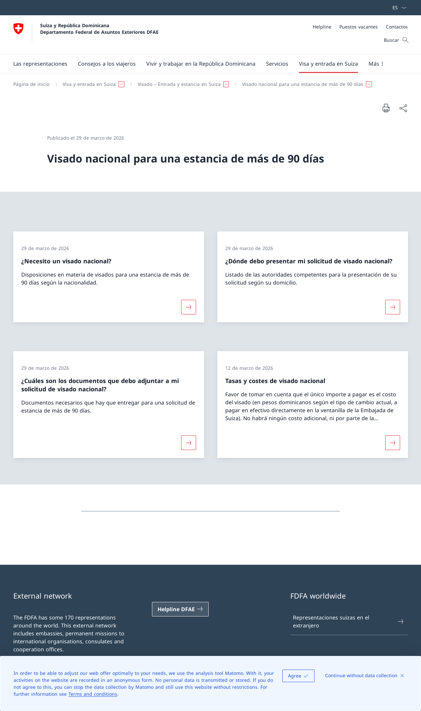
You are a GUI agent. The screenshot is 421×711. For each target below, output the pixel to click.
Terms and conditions (92, 694)
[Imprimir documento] (385, 107)
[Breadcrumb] (208, 84)
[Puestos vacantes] (358, 26)
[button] (40, 63)
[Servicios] (277, 63)
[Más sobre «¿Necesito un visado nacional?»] (188, 306)
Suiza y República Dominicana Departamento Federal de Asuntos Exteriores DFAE (99, 28)
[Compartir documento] (403, 108)
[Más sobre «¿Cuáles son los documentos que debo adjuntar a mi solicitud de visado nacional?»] (188, 442)
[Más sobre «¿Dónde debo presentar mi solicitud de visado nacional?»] (392, 306)
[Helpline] (322, 26)
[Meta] (360, 26)
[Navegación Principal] (205, 63)
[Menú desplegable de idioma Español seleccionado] (397, 7)
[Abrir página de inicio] (86, 34)
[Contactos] (397, 26)
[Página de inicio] (31, 84)
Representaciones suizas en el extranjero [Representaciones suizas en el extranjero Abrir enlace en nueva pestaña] (348, 621)
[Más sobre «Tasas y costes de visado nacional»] (392, 442)
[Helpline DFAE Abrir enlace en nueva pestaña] (180, 609)
